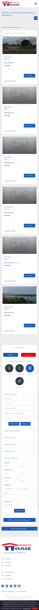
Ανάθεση (8, 562)
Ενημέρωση (14, 424)
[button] (35, 18)
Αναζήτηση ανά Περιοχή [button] (23, 528)
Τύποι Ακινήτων (19, 437)
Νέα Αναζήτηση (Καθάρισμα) (19, 520)
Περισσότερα (27, 608)
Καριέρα (8, 565)
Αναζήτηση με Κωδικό (19, 431)
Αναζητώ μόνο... (19, 451)
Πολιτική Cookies (21, 591)
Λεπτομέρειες (29, 75)
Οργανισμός (9, 572)
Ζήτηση (8, 559)
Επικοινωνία (9, 579)
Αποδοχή (34, 608)
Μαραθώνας (9, 62)
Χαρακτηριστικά (19, 444)
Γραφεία (8, 575)
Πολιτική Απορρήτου (8, 591)
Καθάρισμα (25, 424)
